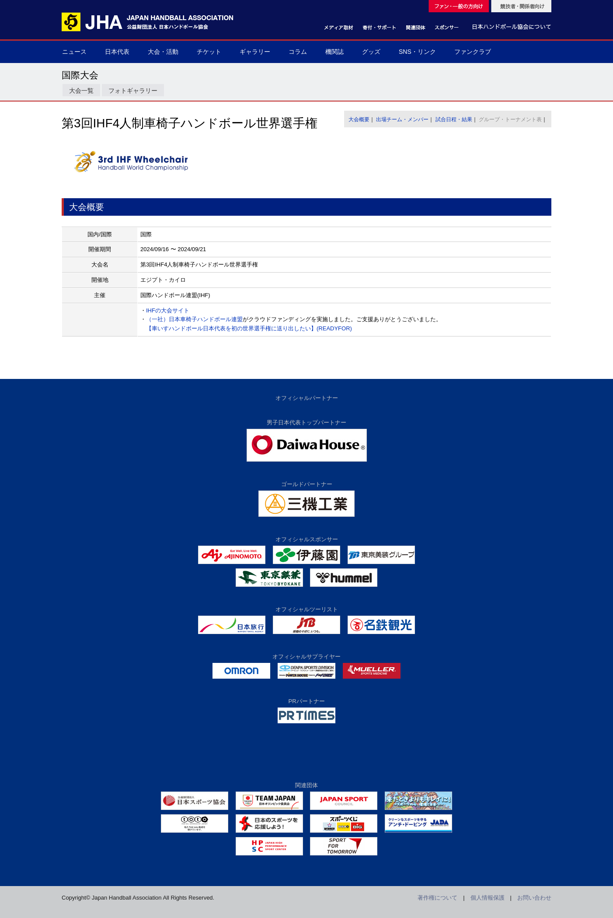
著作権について (437, 897)
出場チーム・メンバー (402, 119)
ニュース (74, 51)
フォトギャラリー (132, 90)
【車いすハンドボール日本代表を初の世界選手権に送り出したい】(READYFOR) (249, 328)
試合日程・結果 (453, 119)
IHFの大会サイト (167, 310)
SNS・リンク (417, 51)
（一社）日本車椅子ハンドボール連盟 (194, 319)
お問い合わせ (534, 897)
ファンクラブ (472, 51)
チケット (209, 51)
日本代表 (117, 51)
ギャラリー (255, 51)
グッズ (371, 51)
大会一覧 (81, 90)
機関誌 (334, 51)
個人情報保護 (487, 897)
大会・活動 (163, 51)
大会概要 (358, 119)
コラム (298, 51)
